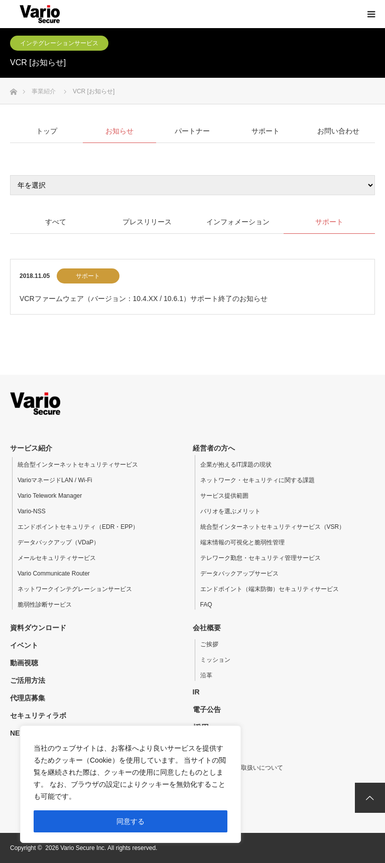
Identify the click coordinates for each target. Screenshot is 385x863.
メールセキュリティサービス (57, 557)
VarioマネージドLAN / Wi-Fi (55, 480)
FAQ (206, 604)
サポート (88, 275)
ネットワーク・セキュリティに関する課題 (257, 480)
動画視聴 (24, 663)
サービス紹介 (31, 448)
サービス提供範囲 (224, 495)
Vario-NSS (32, 511)
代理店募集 (27, 698)
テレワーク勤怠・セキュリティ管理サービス (260, 557)
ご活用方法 (27, 680)
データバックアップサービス (239, 573)
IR (196, 692)
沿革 (206, 675)
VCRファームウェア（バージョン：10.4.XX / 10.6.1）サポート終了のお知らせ (144, 299)
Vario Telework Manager (50, 495)
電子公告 (207, 709)
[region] (130, 784)
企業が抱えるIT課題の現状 (236, 464)
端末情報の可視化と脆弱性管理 (242, 542)
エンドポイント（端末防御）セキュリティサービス (269, 589)
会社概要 (207, 628)
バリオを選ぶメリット (230, 511)
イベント (24, 645)
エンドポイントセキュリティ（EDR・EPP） (78, 526)
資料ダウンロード (38, 628)
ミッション (215, 659)
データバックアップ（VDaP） (58, 542)
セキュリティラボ (38, 715)
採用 (201, 728)
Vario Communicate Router (54, 573)
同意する (130, 821)
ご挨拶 (209, 644)
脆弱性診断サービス (45, 604)
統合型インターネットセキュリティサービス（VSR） (272, 526)
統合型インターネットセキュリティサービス (78, 464)
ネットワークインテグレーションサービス (75, 589)
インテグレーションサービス (59, 43)
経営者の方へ (214, 448)
